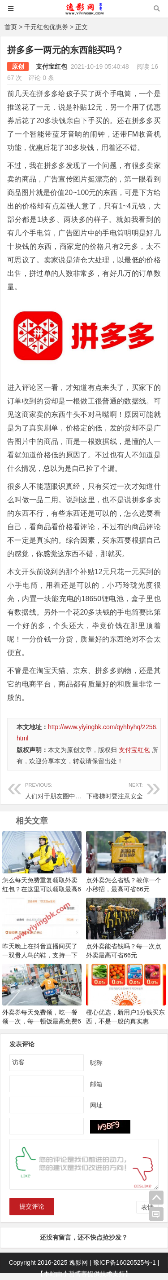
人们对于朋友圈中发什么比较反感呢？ (78, 790)
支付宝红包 (51, 66)
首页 (10, 27)
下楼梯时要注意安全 (113, 790)
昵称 (96, 1062)
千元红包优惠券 (46, 27)
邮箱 (96, 1083)
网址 (96, 1104)
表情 (147, 1207)
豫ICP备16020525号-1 (124, 1262)
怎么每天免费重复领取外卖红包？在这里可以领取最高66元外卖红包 (41, 889)
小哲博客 (74, 1273)
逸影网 (78, 1262)
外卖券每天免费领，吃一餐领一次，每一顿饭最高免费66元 (41, 1021)
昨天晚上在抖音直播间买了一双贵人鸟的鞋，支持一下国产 (40, 955)
